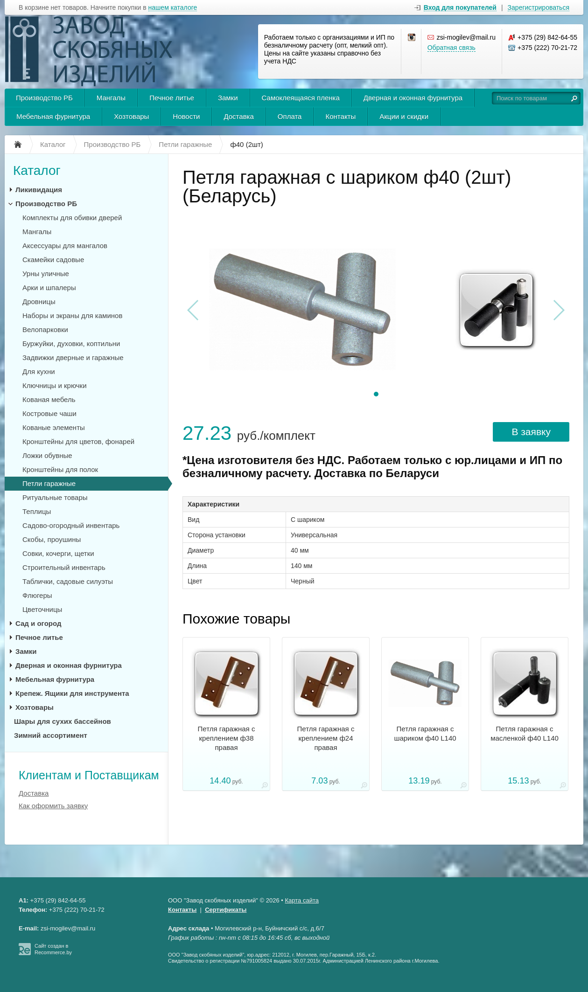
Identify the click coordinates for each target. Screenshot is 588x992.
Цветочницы (42, 609)
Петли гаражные (49, 483)
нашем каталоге (172, 7)
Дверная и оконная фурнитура (413, 98)
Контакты (340, 116)
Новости (186, 116)
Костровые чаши (49, 413)
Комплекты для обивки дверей (72, 218)
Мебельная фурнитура (53, 116)
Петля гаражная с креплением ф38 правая (226, 738)
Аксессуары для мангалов (64, 246)
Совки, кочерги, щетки (58, 553)
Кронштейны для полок (60, 469)
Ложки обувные (47, 455)
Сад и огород (38, 623)
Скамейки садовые (53, 260)
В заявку (531, 431)
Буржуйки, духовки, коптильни (71, 343)
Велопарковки (45, 329)
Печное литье (171, 98)
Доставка (238, 116)
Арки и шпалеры (49, 287)
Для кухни (38, 371)
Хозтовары (131, 116)
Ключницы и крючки (54, 385)
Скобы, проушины (51, 539)
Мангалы (111, 98)
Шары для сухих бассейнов (62, 721)
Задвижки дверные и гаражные (73, 357)
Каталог (37, 170)
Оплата (290, 116)
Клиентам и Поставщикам (89, 775)
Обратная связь (451, 47)
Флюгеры (37, 595)
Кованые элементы (53, 427)
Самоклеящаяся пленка (301, 98)
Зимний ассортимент (50, 735)
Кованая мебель (48, 399)
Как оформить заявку (53, 806)
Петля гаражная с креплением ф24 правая (326, 738)
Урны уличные (45, 273)
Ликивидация (38, 190)
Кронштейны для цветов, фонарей (78, 441)
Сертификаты (225, 909)
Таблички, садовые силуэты (67, 581)
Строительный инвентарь (63, 567)
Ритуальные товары (55, 497)
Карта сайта (302, 900)
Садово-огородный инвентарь (70, 525)
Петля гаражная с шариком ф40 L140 (425, 733)
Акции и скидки (403, 116)
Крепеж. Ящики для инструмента (72, 693)
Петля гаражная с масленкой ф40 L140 (524, 733)
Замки (228, 98)
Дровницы (39, 301)
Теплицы (36, 511)
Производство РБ (44, 98)
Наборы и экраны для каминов (72, 315)
